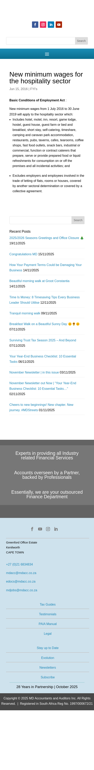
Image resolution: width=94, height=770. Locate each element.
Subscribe (48, 677)
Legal (48, 633)
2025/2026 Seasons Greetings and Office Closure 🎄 (46, 238)
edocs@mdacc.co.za (21, 581)
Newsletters (47, 667)
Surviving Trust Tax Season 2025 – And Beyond (42, 340)
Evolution (47, 658)
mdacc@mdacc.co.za (21, 573)
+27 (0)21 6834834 (19, 564)
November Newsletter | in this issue (34, 372)
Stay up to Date (47, 648)
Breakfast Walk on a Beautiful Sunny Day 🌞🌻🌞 (44, 324)
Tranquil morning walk (24, 313)
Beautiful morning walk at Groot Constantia (39, 281)
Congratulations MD (23, 254)
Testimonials (47, 614)
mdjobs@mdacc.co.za (21, 590)
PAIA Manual (48, 624)
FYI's (33, 89)
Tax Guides (47, 604)
